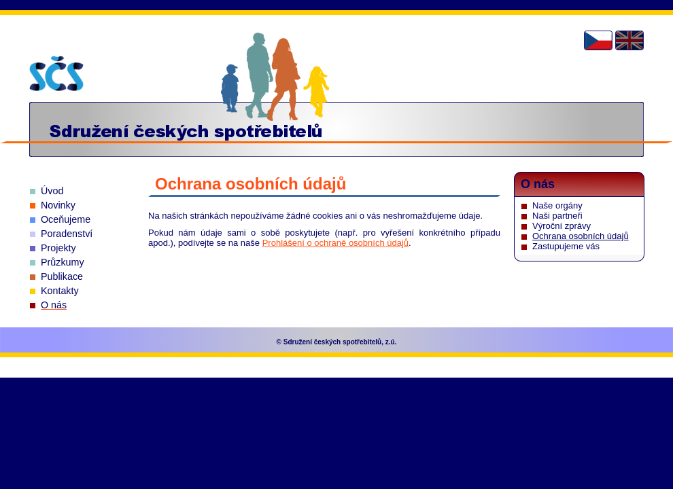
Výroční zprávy (561, 226)
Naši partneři (557, 216)
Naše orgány (557, 205)
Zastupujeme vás (566, 246)
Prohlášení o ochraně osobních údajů (335, 243)
